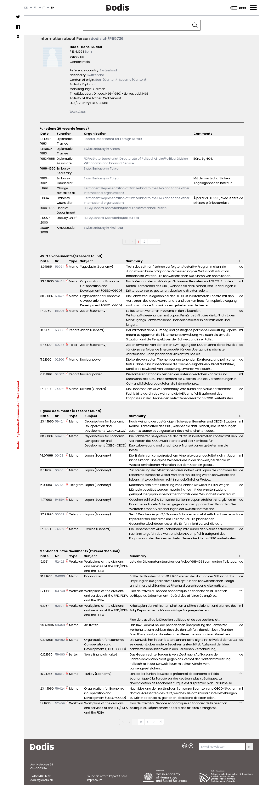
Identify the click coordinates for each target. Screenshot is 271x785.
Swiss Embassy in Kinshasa (103, 227)
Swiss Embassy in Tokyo (101, 168)
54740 (60, 591)
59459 (60, 625)
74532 (59, 389)
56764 (60, 266)
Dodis (18, 444)
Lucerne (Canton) (132, 79)
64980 (60, 576)
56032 (59, 514)
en (52, 7)
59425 (60, 296)
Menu (253, 5)
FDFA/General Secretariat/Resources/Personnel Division (125, 208)
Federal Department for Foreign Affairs (113, 139)
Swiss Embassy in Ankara (102, 149)
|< (126, 241)
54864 (60, 499)
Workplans (78, 111)
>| (157, 241)
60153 (59, 455)
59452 (60, 640)
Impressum (94, 780)
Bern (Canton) (106, 79)
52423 (59, 561)
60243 (59, 345)
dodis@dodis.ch (41, 780)
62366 (59, 359)
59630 (60, 674)
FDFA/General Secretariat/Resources (111, 218)
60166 (59, 470)
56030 (59, 330)
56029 (59, 485)
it (43, 7)
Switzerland (108, 70)
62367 (59, 374)
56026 (59, 311)
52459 (60, 703)
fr (35, 7)
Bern (88, 51)
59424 (60, 281)
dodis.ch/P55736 (107, 38)
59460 (60, 654)
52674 (60, 605)
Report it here (118, 776)
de (26, 7)
